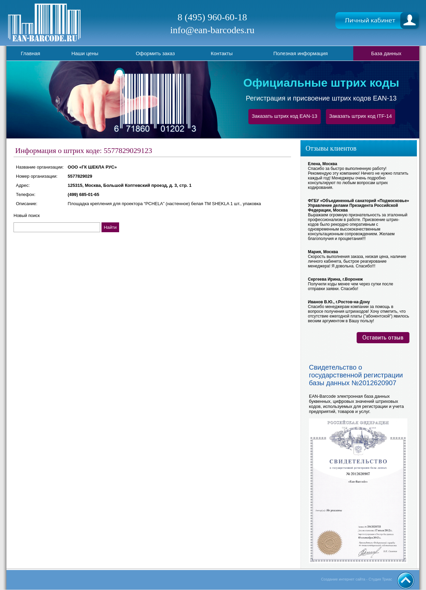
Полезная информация (300, 53)
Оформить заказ (155, 53)
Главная (30, 53)
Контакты (222, 53)
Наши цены (84, 53)
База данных (386, 53)
